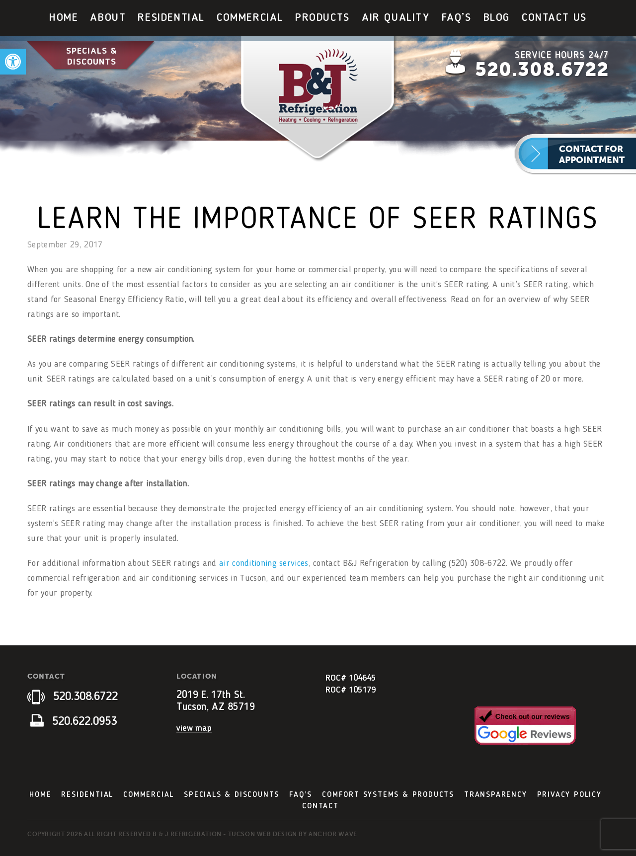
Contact (320, 806)
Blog (496, 17)
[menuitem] (63, 18)
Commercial (250, 17)
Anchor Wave (333, 834)
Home (63, 17)
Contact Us (554, 17)
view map (194, 728)
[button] (13, 62)
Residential (171, 17)
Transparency (495, 795)
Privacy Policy (569, 795)
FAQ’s (457, 17)
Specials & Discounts (91, 56)
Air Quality (396, 17)
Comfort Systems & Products (388, 795)
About (108, 17)
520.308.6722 (542, 69)
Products (322, 17)
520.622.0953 (73, 722)
